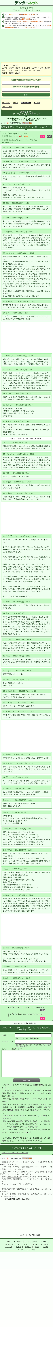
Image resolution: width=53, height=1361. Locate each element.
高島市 (24, 70)
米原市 (39, 70)
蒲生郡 (4, 73)
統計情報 (45, 1247)
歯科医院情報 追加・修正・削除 (17, 1199)
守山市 (40, 68)
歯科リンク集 (36, 1244)
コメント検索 (7, 107)
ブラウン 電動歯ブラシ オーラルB (28, 438)
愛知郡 (11, 73)
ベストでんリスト (9, 1244)
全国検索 (43, 1241)
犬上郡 (17, 73)
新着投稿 (46, 1244)
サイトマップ (20, 1241)
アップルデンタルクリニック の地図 (15, 1152)
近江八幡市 (26, 68)
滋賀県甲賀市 (7, 136)
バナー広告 (20, 1249)
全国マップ (6, 65)
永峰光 (34, 1249)
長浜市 (17, 68)
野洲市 (11, 70)
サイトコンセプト (14, 1184)
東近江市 (31, 70)
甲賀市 (4, 70)
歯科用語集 (28, 1247)
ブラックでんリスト (14, 1177)
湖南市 (17, 70)
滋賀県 (14, 65)
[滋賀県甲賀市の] (21, 123)
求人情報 (37, 103)
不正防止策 (27, 1132)
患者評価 (18, 1247)
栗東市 (47, 68)
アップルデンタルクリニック (15, 134)
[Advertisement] (26, 45)
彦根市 (11, 68)
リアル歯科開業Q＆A (28, 1023)
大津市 (4, 68)
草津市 (34, 68)
